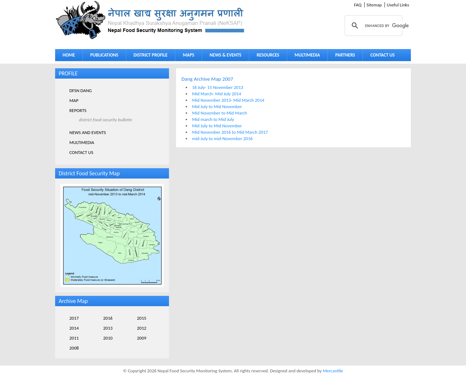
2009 (141, 338)
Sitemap (374, 4)
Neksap (150, 20)
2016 (107, 318)
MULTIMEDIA (306, 56)
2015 (141, 318)
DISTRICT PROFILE (149, 56)
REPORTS (77, 110)
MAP (73, 100)
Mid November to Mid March (219, 113)
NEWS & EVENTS (225, 55)
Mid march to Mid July (213, 119)
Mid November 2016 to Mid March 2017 (230, 132)
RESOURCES (266, 56)
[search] (393, 25)
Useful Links (398, 4)
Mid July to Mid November (217, 106)
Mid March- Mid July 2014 (216, 93)
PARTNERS (345, 55)
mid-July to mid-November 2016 (222, 138)
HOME (69, 55)
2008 (74, 348)
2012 (141, 328)
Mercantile (333, 370)
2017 (74, 318)
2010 (107, 338)
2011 (74, 338)
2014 (74, 328)
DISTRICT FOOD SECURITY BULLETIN (105, 119)
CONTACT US (382, 55)
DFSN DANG (80, 90)
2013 (107, 328)
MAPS (187, 56)
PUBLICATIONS (102, 56)
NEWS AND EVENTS (87, 132)
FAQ (357, 4)
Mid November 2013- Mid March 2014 (228, 100)
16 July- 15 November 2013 (217, 87)
